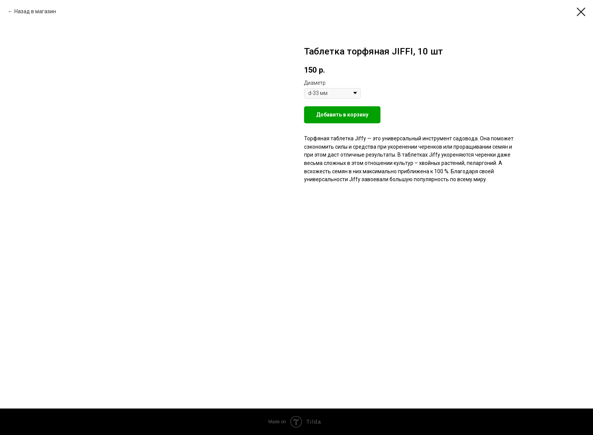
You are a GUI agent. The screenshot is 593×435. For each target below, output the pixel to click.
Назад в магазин (35, 11)
